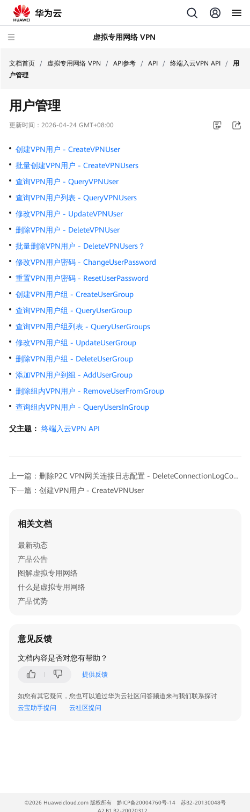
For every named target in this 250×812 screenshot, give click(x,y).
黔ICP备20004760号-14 (146, 803)
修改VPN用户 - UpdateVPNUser (69, 213)
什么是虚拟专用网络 (51, 587)
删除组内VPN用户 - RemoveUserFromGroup (90, 391)
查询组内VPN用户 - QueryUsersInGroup (82, 407)
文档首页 (22, 63)
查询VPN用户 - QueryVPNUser (67, 181)
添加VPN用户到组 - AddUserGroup (74, 375)
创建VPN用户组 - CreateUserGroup (75, 294)
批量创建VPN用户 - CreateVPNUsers (77, 165)
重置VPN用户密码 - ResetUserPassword (82, 278)
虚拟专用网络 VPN (74, 63)
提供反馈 (95, 674)
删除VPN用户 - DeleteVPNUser (68, 230)
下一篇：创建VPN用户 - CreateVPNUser (76, 490)
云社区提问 (85, 708)
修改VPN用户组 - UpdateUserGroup (76, 342)
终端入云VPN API (195, 63)
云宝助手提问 (37, 708)
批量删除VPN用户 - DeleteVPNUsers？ (80, 246)
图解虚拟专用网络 (48, 573)
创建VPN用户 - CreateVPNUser (68, 149)
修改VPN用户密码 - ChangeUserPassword (86, 262)
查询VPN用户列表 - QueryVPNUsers (76, 197)
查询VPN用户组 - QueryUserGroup (74, 310)
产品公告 (33, 559)
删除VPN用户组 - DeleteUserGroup (74, 358)
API (153, 63)
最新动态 (33, 545)
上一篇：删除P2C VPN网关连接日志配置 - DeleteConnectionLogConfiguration (125, 476)
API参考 (124, 63)
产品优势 (33, 601)
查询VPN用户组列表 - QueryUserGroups (83, 326)
